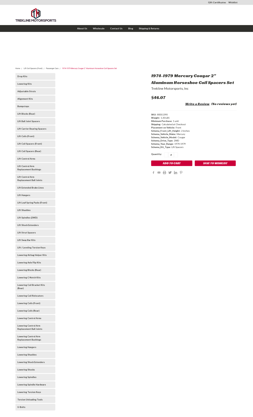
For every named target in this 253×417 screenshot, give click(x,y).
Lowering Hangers (26, 347)
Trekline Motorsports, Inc (170, 88)
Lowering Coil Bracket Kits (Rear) (31, 287)
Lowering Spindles (26, 377)
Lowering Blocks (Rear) (29, 270)
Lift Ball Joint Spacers (28, 121)
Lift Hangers (23, 195)
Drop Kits (22, 76)
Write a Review (197, 104)
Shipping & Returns (149, 28)
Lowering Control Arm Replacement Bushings (29, 338)
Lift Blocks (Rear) (26, 113)
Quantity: (156, 154)
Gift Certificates (217, 2)
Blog (130, 28)
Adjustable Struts (26, 91)
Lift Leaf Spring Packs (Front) (32, 202)
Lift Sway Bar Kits (26, 240)
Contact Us (116, 28)
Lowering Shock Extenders (31, 362)
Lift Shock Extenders (28, 225)
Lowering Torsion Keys (29, 392)
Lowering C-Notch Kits (29, 277)
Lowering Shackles (27, 354)
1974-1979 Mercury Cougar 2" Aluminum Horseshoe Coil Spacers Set (89, 68)
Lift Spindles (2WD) (27, 217)
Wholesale (98, 28)
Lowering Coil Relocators (30, 295)
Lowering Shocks (26, 369)
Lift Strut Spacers (26, 232)
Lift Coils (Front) (25, 136)
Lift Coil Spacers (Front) (33, 68)
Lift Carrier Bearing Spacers (31, 128)
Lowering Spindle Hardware (31, 384)
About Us (82, 28)
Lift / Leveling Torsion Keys (31, 247)
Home (17, 68)
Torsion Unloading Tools (30, 399)
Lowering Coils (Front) (28, 303)
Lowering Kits (24, 84)
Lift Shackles (24, 210)
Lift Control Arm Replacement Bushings (29, 168)
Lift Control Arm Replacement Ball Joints (29, 178)
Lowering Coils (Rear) (28, 310)
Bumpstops (23, 106)
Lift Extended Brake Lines (30, 187)
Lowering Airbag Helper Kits (32, 255)
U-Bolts (21, 407)
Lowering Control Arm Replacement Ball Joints (29, 327)
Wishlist (233, 2)
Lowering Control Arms (29, 318)
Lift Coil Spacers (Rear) (29, 151)
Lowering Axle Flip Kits (29, 262)
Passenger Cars (52, 68)
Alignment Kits (25, 98)
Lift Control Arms (26, 158)
